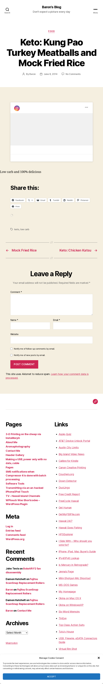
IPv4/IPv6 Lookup (69, 558)
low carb (24, 229)
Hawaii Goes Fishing (70, 527)
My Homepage (67, 591)
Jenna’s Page (66, 571)
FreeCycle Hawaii (69, 500)
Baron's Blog (51, 7)
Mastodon (12, 643)
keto (16, 229)
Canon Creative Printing (72, 467)
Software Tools (15, 483)
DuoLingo (64, 487)
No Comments (73, 74)
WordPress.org (15, 539)
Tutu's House (66, 631)
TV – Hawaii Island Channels (23, 495)
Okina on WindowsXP (71, 604)
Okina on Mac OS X (70, 598)
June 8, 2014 (50, 74)
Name (14, 320)
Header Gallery (15, 455)
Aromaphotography (18, 446)
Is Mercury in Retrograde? (73, 564)
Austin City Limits (69, 447)
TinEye (62, 618)
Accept (51, 676)
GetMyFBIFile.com (69, 514)
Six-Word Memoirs (69, 611)
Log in (9, 526)
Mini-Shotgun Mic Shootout (75, 578)
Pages (9, 467)
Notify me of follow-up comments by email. (34, 348)
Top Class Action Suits (72, 624)
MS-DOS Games (68, 584)
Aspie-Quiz (65, 434)
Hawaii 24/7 (65, 520)
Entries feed (13, 530)
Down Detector (68, 480)
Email (56, 320)
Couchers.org (66, 474)
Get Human (65, 507)
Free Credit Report (69, 494)
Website (14, 334)
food (51, 31)
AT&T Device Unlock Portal (74, 440)
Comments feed (16, 534)
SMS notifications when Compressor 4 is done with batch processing (26, 475)
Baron (32, 74)
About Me (11, 442)
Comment (16, 292)
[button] (98, 657)
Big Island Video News (71, 454)
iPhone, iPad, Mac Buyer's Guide (77, 551)
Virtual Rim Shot (68, 648)
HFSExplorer (66, 534)
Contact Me (13, 450)
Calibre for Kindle (68, 460)
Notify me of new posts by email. (29, 355)
